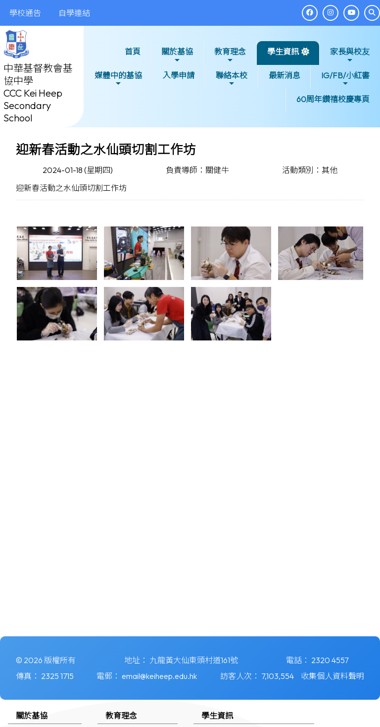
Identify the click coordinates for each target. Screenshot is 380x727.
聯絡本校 (231, 79)
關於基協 (177, 55)
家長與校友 (350, 55)
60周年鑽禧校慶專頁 (333, 99)
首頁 (133, 51)
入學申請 (178, 75)
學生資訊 (283, 55)
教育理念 (230, 55)
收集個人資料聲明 (332, 676)
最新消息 (284, 75)
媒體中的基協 (118, 79)
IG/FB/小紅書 (345, 79)
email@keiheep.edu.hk (159, 676)
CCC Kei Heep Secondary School (32, 105)
